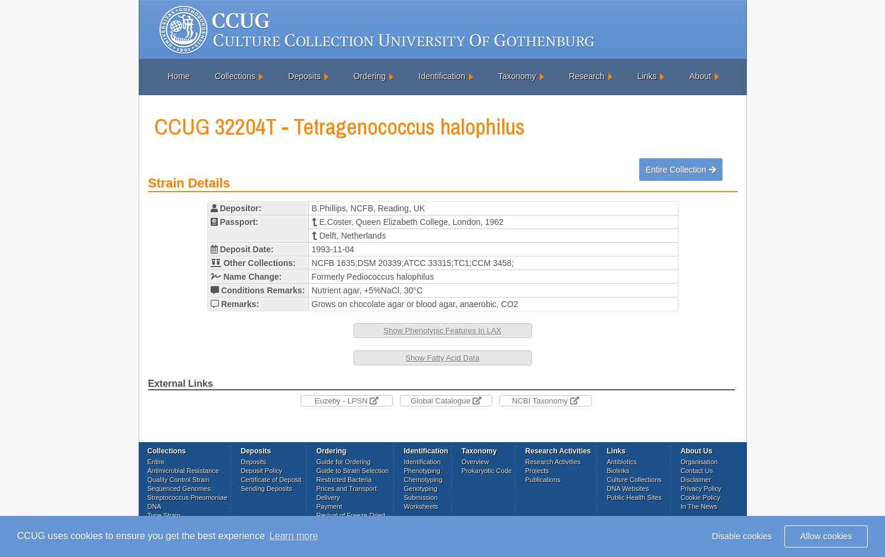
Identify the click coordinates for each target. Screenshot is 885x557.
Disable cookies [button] (742, 536)
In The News (699, 506)
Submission (421, 497)
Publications (543, 479)
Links (647, 76)
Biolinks (618, 470)
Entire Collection (681, 169)
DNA (154, 506)
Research (587, 76)
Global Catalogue (446, 400)
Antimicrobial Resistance (183, 470)
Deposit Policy (262, 470)
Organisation (699, 461)
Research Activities (553, 461)
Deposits (304, 76)
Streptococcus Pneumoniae (188, 497)
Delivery (328, 497)
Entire (156, 461)
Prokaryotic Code (487, 470)
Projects (537, 470)
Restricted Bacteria (344, 479)
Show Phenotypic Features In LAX (442, 330)
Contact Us (697, 470)
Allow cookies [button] (826, 536)
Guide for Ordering (344, 461)
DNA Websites (628, 488)
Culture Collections (634, 479)
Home (179, 76)
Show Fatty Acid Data (442, 357)
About (700, 76)
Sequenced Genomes (179, 488)
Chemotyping (423, 479)
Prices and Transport (347, 488)
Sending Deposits (266, 488)
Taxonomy (517, 76)
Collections (235, 76)
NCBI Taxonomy (545, 400)
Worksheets (421, 506)
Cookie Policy (701, 497)
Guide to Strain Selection (353, 470)
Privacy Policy (701, 488)
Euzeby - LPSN (347, 400)
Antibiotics (622, 461)
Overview (475, 461)
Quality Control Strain (179, 479)
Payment (329, 506)
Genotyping (420, 488)
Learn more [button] (294, 536)
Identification (441, 76)
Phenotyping (422, 470)
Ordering (370, 76)
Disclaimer (696, 479)
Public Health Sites (634, 497)
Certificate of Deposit (271, 479)
